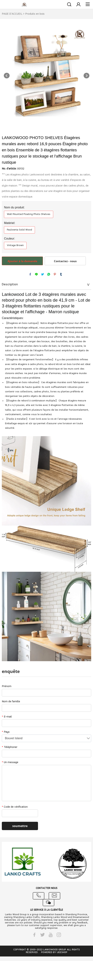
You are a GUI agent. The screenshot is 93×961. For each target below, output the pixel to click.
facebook (30, 274)
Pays (6, 732)
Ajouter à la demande (22, 261)
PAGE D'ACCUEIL (12, 13)
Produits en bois (35, 13)
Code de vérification (15, 806)
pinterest (55, 274)
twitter (42, 274)
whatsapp (48, 274)
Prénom (6, 686)
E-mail (7, 716)
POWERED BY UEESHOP (54, 952)
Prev (7, 76)
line (36, 274)
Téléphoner (9, 747)
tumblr (61, 274)
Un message (10, 762)
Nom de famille (11, 701)
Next (86, 76)
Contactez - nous (65, 261)
